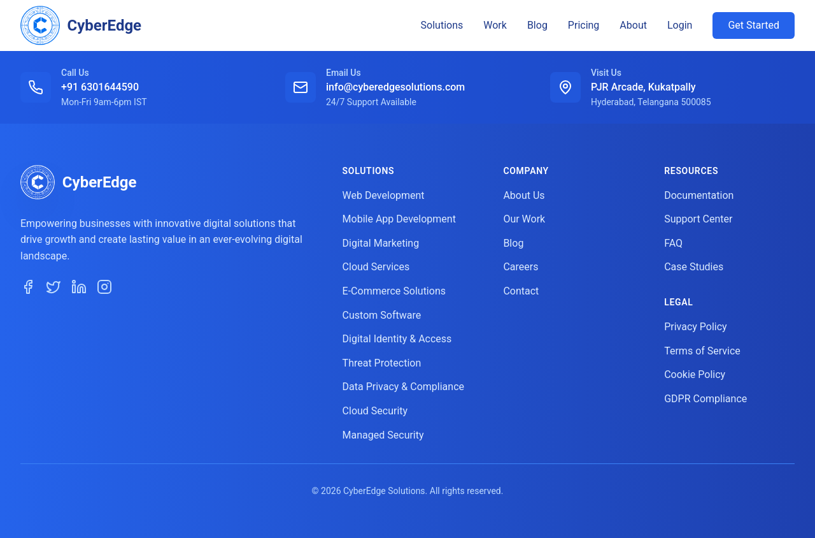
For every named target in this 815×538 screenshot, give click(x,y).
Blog (537, 25)
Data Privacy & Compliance (403, 387)
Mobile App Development (399, 219)
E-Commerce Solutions (394, 291)
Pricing (584, 25)
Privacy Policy (695, 327)
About (633, 25)
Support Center (698, 219)
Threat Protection (382, 363)
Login (679, 25)
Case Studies (693, 267)
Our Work (524, 219)
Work (495, 25)
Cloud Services (376, 267)
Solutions (442, 25)
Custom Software (382, 315)
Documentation (699, 195)
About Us (523, 195)
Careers (520, 267)
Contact (521, 291)
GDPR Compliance (705, 399)
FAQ (673, 243)
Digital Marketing (381, 243)
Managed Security (383, 435)
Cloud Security (375, 411)
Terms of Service (702, 351)
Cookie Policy (694, 374)
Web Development (384, 195)
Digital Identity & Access (397, 339)
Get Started (753, 25)
